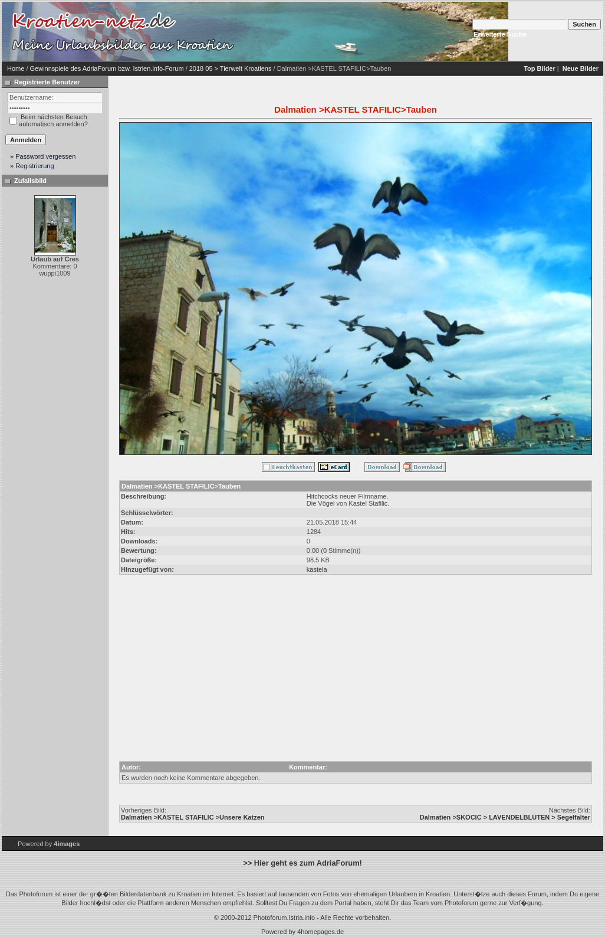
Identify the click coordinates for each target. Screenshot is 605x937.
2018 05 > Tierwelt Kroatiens (230, 68)
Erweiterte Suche (500, 34)
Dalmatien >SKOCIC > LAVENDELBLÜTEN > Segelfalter (505, 817)
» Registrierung (32, 165)
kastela (317, 569)
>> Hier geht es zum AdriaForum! (302, 863)
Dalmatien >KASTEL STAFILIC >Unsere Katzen (192, 817)
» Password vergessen (42, 156)
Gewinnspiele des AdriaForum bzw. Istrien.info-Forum (107, 68)
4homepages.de (320, 931)
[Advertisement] (337, 31)
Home (15, 68)
